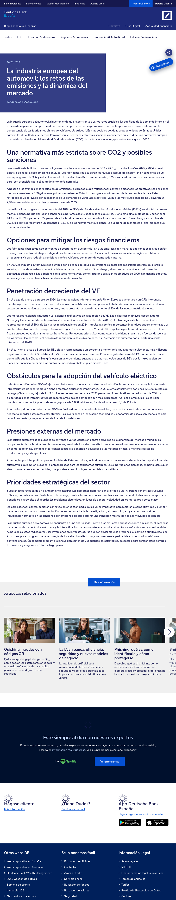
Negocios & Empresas (74, 37)
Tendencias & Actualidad (22, 102)
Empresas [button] (79, 3)
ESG (19, 37)
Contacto (114, 26)
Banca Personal (12, 3)
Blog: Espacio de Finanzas (20, 26)
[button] (9, 632)
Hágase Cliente (163, 3)
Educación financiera (143, 37)
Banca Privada (33, 3)
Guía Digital (132, 26)
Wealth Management (58, 3)
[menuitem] (9, 37)
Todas (7, 37)
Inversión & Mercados (41, 37)
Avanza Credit (97, 3)
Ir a (66, 759)
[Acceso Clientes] (141, 3)
